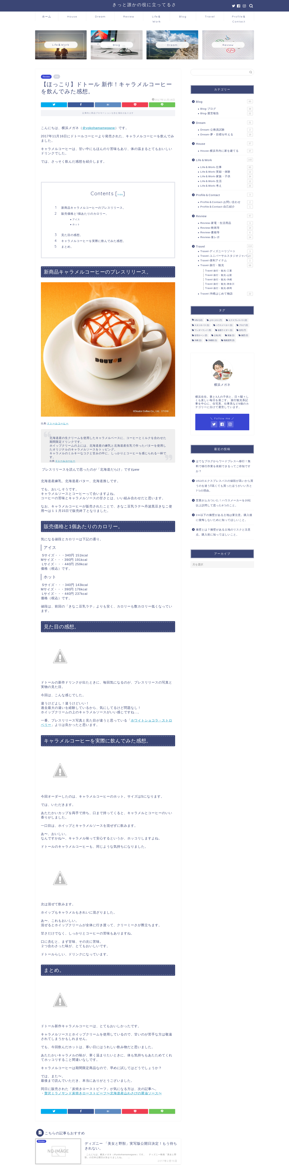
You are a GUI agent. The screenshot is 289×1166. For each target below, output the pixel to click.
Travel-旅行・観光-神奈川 (219, 284)
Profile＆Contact (239, 18)
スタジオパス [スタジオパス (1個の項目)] (202, 325)
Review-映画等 (226, 228)
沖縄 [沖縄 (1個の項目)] (198, 340)
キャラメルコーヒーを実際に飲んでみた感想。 (93, 241)
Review (128, 16)
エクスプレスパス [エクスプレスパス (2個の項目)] (238, 320)
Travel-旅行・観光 (226, 265)
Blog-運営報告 (226, 113)
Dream (100, 16)
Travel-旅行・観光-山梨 (218, 275)
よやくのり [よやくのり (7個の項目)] (215, 320)
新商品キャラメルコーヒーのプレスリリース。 (93, 207)
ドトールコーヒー (58, 423)
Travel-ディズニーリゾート (226, 251)
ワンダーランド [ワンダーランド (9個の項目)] (203, 330)
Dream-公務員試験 (226, 130)
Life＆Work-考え (226, 186)
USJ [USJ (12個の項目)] (198, 320)
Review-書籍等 (226, 232)
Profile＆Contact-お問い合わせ (226, 202)
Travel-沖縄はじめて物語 (226, 294)
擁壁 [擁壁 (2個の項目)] (244, 335)
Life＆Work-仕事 (226, 167)
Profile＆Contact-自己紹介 (226, 207)
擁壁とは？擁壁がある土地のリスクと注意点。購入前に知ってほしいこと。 (223, 532)
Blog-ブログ (226, 109)
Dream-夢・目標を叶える (226, 135)
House (72, 16)
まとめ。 (67, 246)
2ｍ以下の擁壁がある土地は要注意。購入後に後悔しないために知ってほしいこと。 (224, 517)
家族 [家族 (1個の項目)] (231, 335)
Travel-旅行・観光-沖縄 (218, 279)
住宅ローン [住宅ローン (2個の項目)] (201, 335)
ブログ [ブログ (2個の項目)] (243, 325)
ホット (76, 224)
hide (120, 194)
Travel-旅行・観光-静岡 (218, 288)
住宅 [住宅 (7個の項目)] (242, 330)
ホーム (46, 16)
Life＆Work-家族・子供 (226, 176)
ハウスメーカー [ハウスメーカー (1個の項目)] (224, 325)
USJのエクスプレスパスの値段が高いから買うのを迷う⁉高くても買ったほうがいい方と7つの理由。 (224, 485)
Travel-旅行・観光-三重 (218, 270)
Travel (210, 16)
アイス (76, 219)
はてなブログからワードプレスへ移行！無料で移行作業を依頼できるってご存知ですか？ (223, 466)
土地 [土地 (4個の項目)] (217, 335)
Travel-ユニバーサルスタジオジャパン (226, 256)
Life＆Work (156, 18)
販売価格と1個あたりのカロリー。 (85, 213)
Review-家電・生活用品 (226, 223)
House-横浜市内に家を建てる (226, 151)
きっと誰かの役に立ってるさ (144, 4)
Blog (182, 16)
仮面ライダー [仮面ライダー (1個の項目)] (225, 330)
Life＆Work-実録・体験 (226, 172)
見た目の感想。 (72, 235)
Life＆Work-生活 (226, 181)
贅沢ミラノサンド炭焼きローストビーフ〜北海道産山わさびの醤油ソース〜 (103, 1093)
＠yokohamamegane (98, 128)
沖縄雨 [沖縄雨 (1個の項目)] (212, 340)
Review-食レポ (226, 237)
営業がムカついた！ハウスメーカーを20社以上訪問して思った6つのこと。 (223, 503)
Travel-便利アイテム (226, 260)
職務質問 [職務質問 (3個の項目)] (229, 340)
